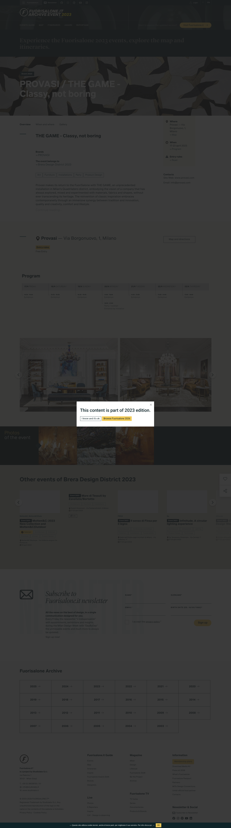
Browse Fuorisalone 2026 (117, 418)
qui (150, 825)
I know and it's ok (91, 418)
